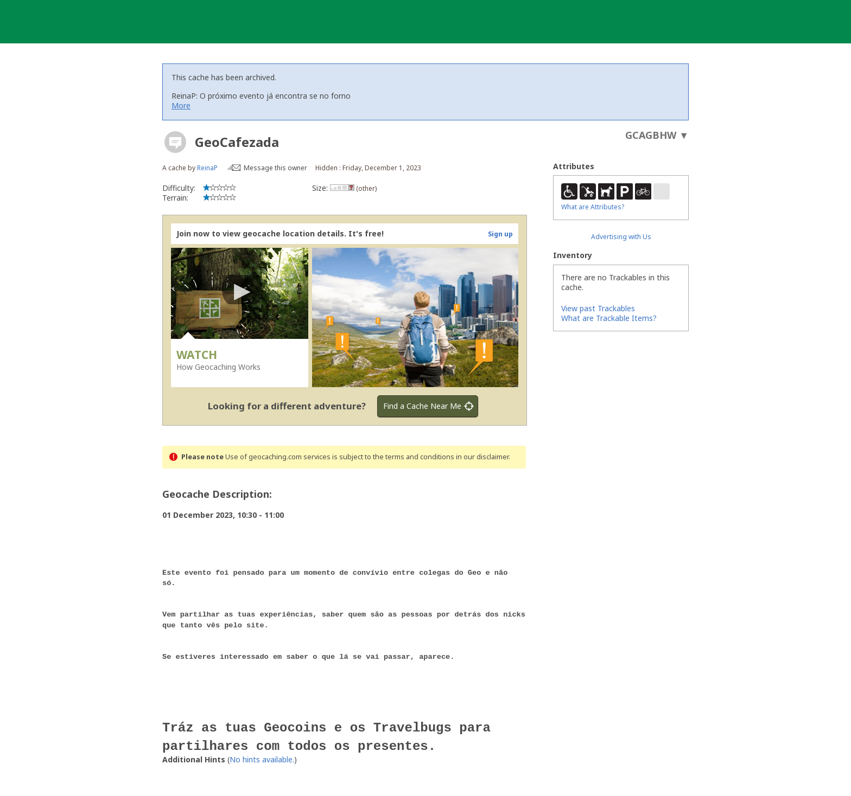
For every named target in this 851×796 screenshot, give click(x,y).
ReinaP (207, 167)
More (181, 105)
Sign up (500, 234)
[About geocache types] (175, 142)
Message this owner (275, 167)
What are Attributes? (592, 206)
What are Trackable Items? (609, 318)
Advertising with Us (621, 236)
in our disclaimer (482, 456)
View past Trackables (598, 308)
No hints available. (262, 751)
